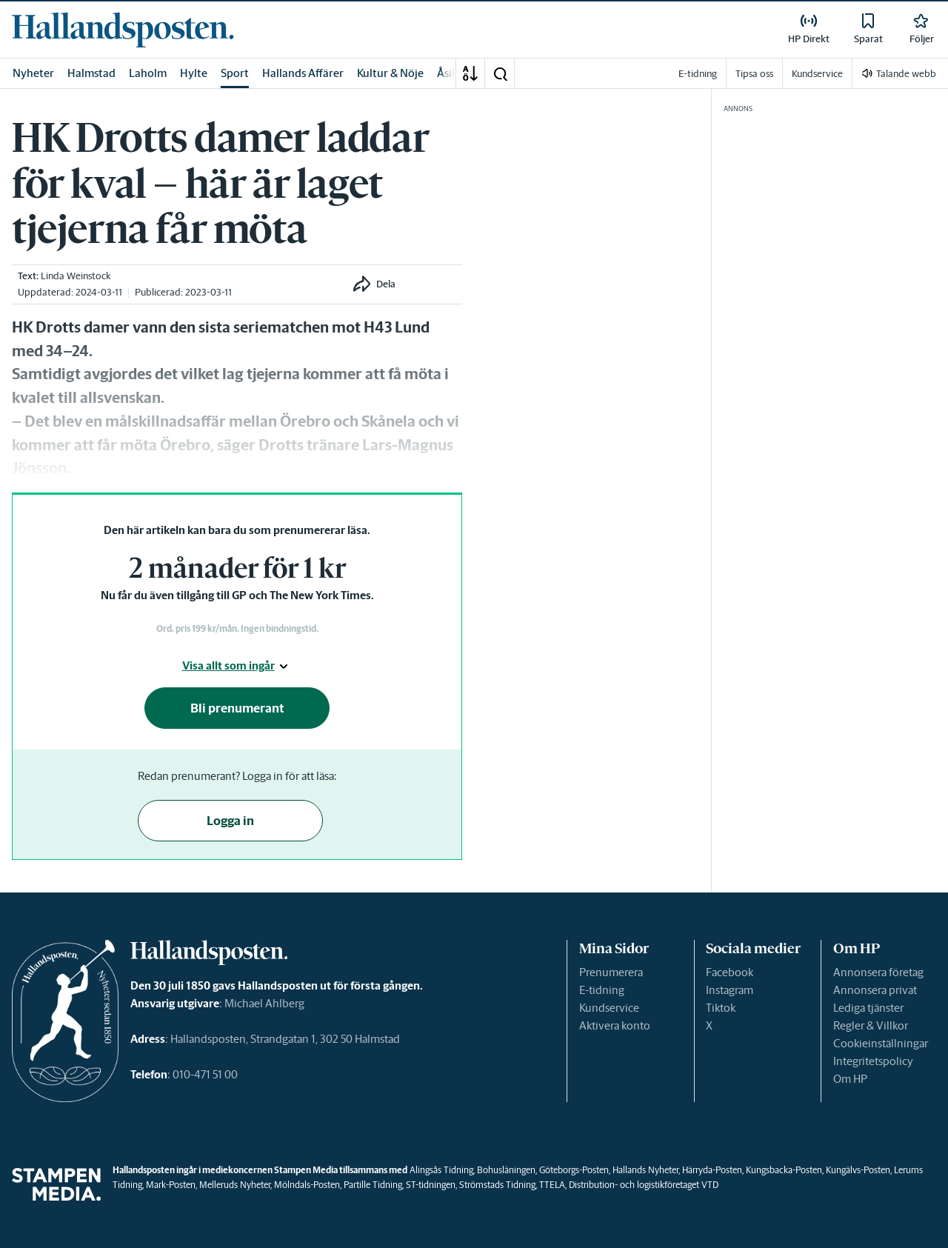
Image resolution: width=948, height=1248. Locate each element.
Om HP (850, 1079)
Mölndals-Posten (307, 1184)
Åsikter (455, 73)
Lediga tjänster (868, 1008)
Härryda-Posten (712, 1169)
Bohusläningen (506, 1169)
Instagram (729, 990)
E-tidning (601, 990)
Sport (235, 73)
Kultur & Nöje (390, 73)
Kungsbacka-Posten (784, 1169)
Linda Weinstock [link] (76, 276)
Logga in (230, 820)
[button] (500, 73)
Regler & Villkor (870, 1025)
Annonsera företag (878, 972)
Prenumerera (611, 972)
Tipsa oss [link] (754, 73)
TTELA (552, 1184)
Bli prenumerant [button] (237, 708)
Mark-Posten (171, 1184)
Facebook (729, 972)
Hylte (193, 73)
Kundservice (609, 1008)
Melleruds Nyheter (234, 1184)
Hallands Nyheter (645, 1169)
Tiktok (720, 1008)
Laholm (148, 73)
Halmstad (91, 73)
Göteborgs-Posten (574, 1169)
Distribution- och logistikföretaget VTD (643, 1184)
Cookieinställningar (880, 1043)
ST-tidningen (430, 1184)
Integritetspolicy (873, 1061)
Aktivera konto (614, 1025)
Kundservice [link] (817, 73)
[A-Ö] (470, 73)
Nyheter (33, 73)
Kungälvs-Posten (858, 1169)
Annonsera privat (875, 990)
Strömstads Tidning (497, 1184)
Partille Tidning (373, 1184)
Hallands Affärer (303, 73)
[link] (123, 29)
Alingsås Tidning (441, 1169)
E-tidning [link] (697, 73)
